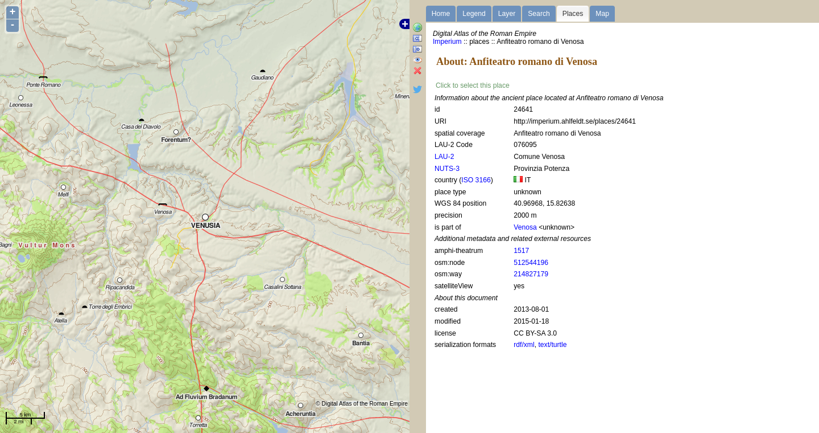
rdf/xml (524, 345)
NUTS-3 (447, 169)
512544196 (531, 263)
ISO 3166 (475, 180)
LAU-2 (444, 157)
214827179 (531, 274)
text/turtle (552, 345)
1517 (521, 251)
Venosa (525, 227)
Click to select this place (473, 85)
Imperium (447, 42)
